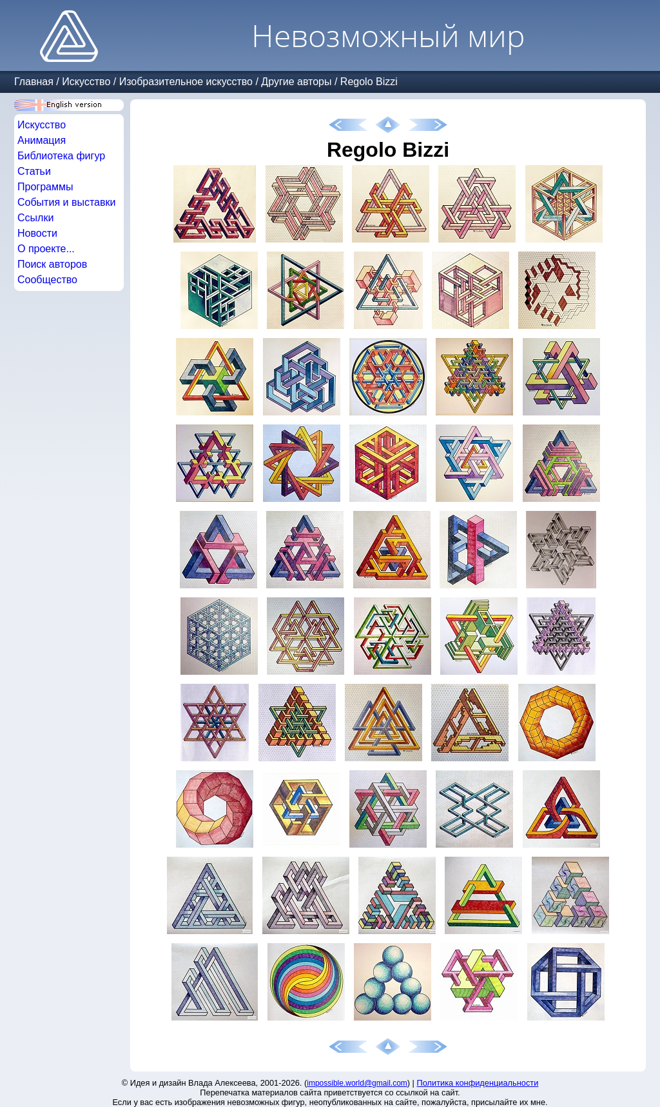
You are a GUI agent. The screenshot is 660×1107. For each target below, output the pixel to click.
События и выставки (66, 202)
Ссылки (35, 217)
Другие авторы (296, 81)
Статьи (34, 171)
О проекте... (46, 248)
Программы (45, 186)
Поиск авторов (52, 264)
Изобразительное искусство (186, 81)
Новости (37, 233)
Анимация (41, 140)
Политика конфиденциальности (478, 1083)
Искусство (86, 81)
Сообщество (47, 279)
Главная (33, 81)
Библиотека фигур (61, 155)
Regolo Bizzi (369, 81)
